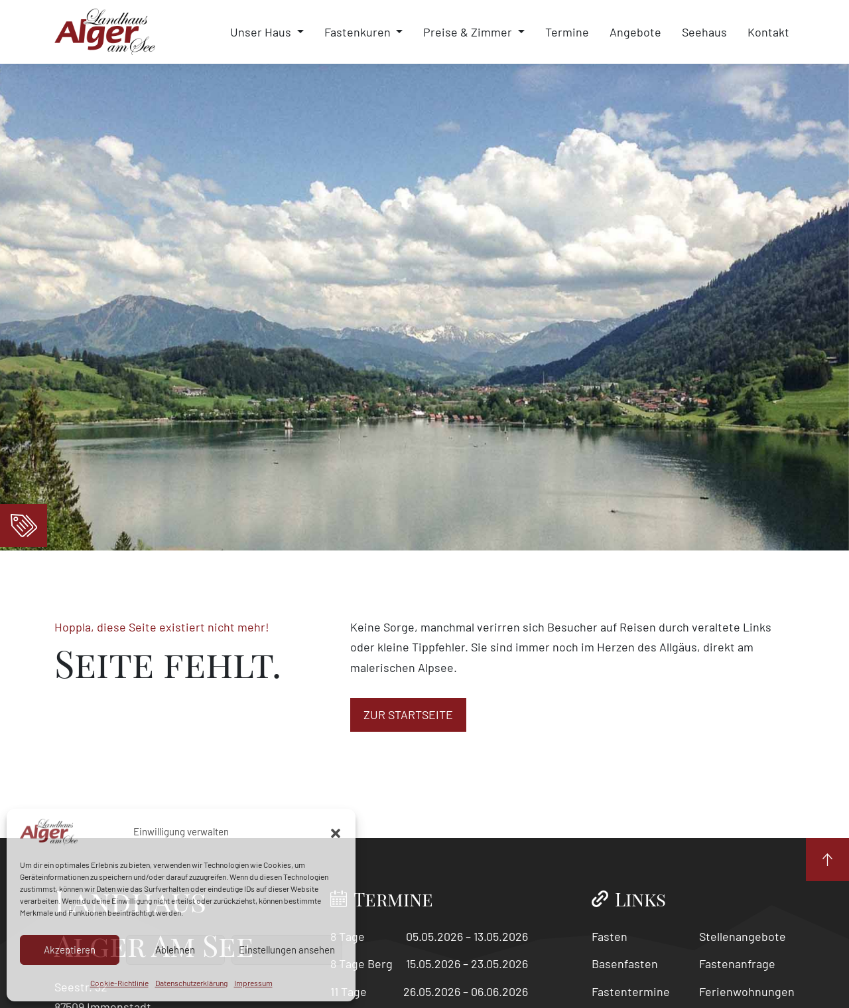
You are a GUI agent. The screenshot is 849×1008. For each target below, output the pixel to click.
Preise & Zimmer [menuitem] (469, 32)
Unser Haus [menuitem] (262, 32)
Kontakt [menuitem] (768, 32)
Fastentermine (631, 991)
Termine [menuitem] (567, 32)
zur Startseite (408, 714)
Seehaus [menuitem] (704, 32)
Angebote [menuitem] (635, 32)
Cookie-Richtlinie (119, 982)
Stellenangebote (742, 936)
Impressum (253, 982)
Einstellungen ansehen (287, 950)
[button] (335, 832)
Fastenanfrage (737, 963)
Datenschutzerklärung (191, 982)
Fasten (609, 936)
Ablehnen (175, 950)
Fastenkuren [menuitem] (358, 32)
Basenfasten (625, 963)
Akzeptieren (70, 950)
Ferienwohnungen (747, 991)
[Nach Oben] (827, 859)
